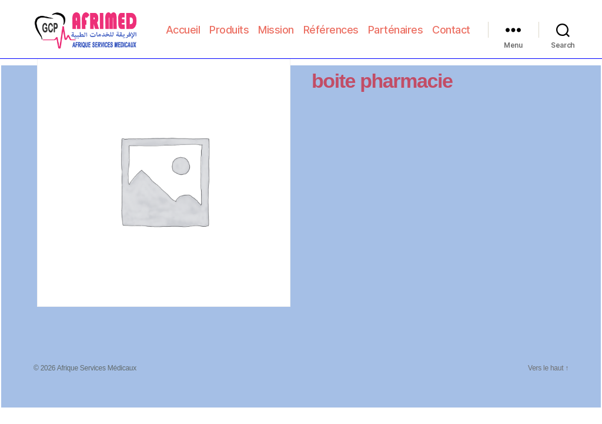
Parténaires (442, 26)
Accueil (230, 26)
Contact (451, 43)
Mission (324, 26)
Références (378, 26)
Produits (276, 26)
